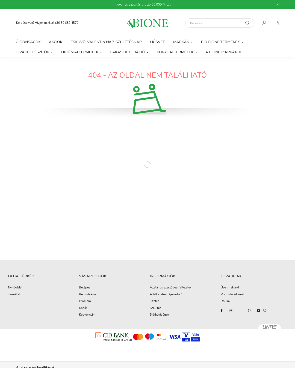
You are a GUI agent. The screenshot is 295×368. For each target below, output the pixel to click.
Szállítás (155, 308)
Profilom (85, 301)
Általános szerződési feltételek (170, 288)
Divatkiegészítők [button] (33, 52)
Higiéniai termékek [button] (80, 52)
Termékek (14, 295)
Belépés (84, 288)
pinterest (249, 310)
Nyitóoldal (15, 288)
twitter (240, 310)
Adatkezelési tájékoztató (166, 295)
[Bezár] (277, 4)
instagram (231, 310)
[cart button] (276, 23)
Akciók (55, 42)
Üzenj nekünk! (230, 288)
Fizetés (154, 301)
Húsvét (157, 42)
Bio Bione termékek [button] (221, 42)
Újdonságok (28, 42)
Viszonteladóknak (233, 295)
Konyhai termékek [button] (175, 52)
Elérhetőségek (159, 315)
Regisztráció (87, 295)
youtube (258, 310)
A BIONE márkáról (223, 52)
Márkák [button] (181, 42)
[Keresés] (219, 23)
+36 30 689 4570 (66, 23)
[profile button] (264, 23)
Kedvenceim (87, 315)
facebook (221, 310)
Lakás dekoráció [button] (128, 52)
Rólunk (225, 301)
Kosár (83, 308)
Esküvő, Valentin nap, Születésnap (106, 42)
